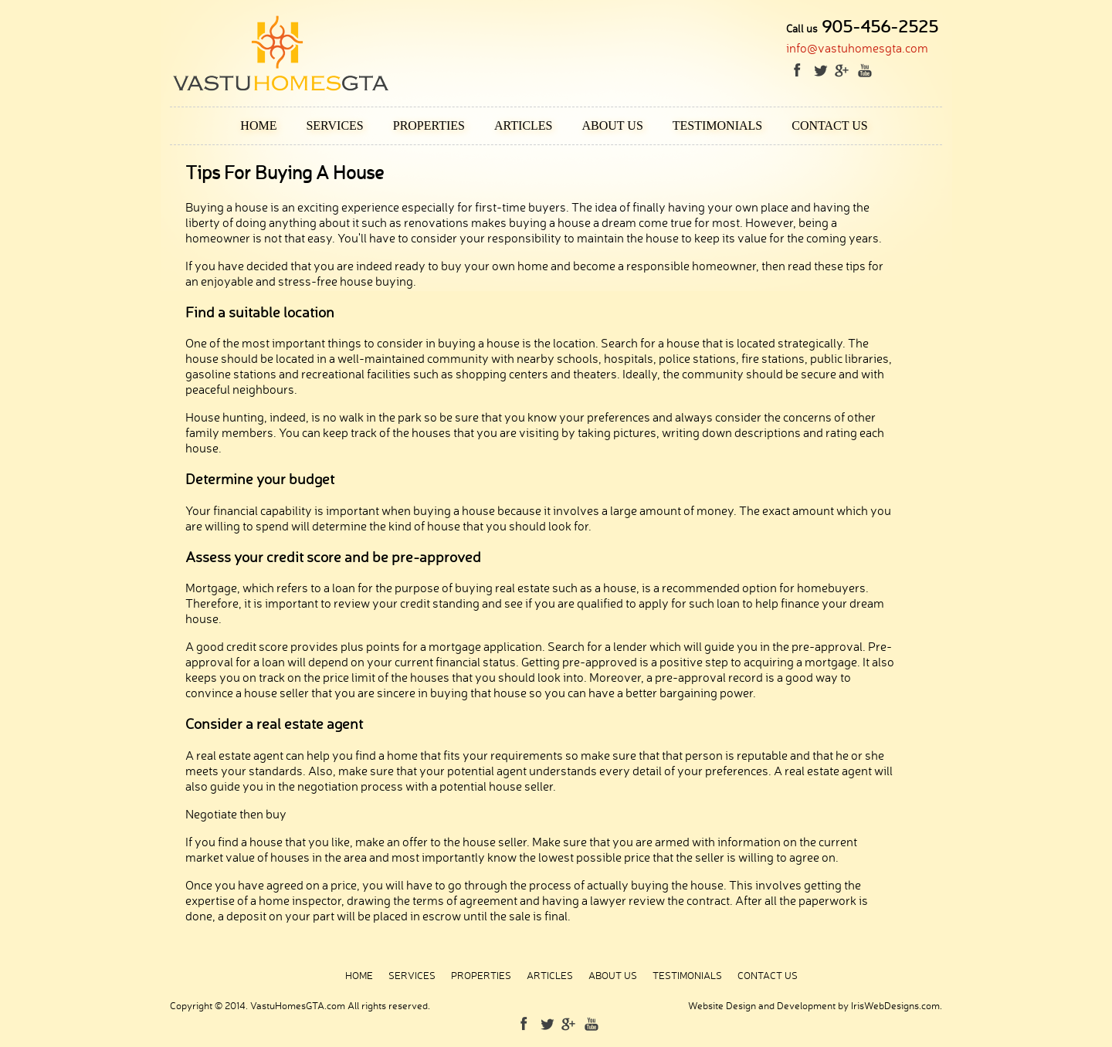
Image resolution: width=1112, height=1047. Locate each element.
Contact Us (829, 125)
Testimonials (717, 125)
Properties (429, 125)
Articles (523, 125)
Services (334, 125)
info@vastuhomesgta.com (857, 48)
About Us (612, 125)
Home (258, 125)
